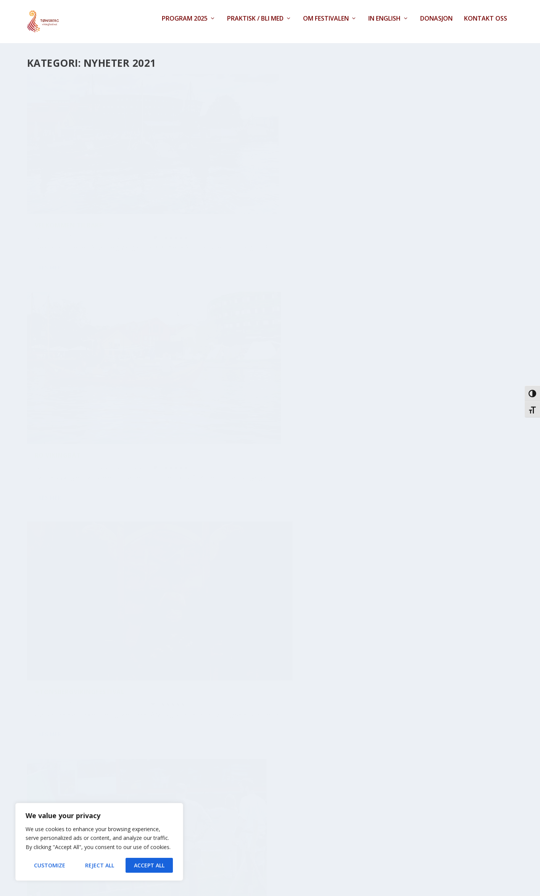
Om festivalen (326, 25)
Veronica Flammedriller (238, 554)
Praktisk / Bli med (255, 25)
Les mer (50, 241)
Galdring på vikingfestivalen (248, 740)
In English (384, 25)
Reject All (99, 865)
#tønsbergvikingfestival (402, 182)
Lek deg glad (379, 554)
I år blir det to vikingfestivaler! (414, 740)
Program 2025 (185, 25)
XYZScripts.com (298, 891)
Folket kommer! (62, 748)
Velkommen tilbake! (70, 182)
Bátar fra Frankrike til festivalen (256, 368)
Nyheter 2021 (130, 194)
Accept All (149, 865)
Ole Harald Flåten (60, 194)
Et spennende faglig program (409, 368)
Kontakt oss (485, 25)
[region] (99, 842)
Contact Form (239, 891)
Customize (49, 865)
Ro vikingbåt (219, 182)
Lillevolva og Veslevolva (79, 562)
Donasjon (436, 25)
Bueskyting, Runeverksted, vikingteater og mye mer (82, 372)
